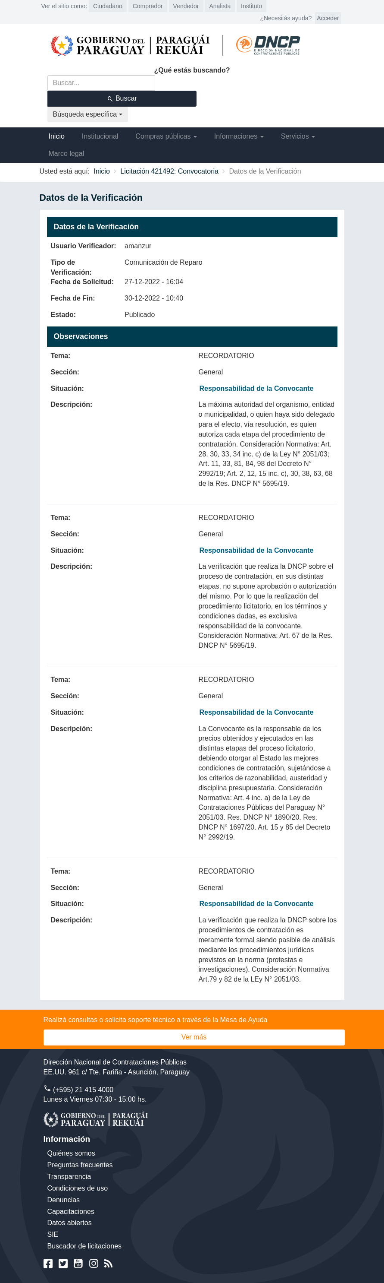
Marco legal (66, 153)
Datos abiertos (69, 1222)
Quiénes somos (71, 1153)
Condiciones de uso (77, 1188)
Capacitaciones (70, 1211)
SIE (53, 1234)
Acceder (328, 18)
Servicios (298, 136)
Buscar (122, 98)
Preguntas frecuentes (80, 1165)
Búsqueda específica (87, 114)
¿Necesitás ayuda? (286, 18)
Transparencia (69, 1176)
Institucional (100, 136)
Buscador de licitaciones (84, 1246)
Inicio (57, 136)
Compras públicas (166, 136)
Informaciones (239, 136)
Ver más (194, 1037)
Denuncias (63, 1200)
